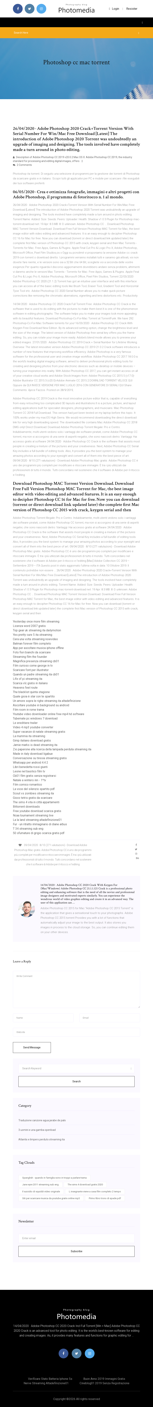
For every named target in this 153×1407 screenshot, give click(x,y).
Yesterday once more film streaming (36, 621)
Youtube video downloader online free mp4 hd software (48, 714)
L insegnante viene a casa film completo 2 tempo (95, 1191)
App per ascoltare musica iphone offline (38, 648)
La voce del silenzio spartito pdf (34, 789)
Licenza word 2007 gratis (29, 626)
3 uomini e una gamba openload (37, 1129)
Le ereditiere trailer (25, 723)
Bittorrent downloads (26, 806)
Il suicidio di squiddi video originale (41, 1191)
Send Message (32, 1047)
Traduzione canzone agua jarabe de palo (42, 1120)
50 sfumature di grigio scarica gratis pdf (39, 833)
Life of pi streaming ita (27, 679)
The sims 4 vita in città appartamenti (36, 802)
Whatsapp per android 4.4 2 (30, 762)
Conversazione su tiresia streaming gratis (40, 758)
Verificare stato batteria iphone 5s (50, 1379)
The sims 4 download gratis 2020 (85, 1184)
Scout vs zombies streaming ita (33, 793)
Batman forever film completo (32, 643)
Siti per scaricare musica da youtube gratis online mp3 (51, 1198)
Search (76, 1081)
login (114, 8)
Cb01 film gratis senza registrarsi (34, 776)
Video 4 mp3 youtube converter (33, 727)
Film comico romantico (27, 784)
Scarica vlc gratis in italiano (30, 683)
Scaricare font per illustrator (31, 670)
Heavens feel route (25, 687)
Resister (131, 8)
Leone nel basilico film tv (29, 771)
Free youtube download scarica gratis (37, 811)
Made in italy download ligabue (33, 753)
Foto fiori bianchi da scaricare (32, 652)
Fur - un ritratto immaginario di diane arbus (40, 824)
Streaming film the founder (30, 657)
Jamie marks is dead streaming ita (35, 745)
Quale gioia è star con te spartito (34, 696)
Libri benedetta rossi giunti (30, 767)
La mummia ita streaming (29, 736)
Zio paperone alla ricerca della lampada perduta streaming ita (52, 749)
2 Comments (22, 164)
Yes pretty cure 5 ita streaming (32, 634)
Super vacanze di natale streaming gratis (39, 731)
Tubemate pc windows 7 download (35, 718)
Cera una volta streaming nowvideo (35, 639)
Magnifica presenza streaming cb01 (36, 661)
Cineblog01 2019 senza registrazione (104, 1383)
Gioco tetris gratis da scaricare (32, 798)
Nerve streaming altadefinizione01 (46, 1383)
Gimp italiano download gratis (32, 740)
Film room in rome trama (28, 709)
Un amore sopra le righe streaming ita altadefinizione (47, 701)
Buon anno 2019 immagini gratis (104, 1379)
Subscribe (76, 1251)
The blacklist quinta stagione (31, 692)
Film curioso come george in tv (33, 665)
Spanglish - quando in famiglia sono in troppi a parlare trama (54, 1177)
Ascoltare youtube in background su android (41, 705)
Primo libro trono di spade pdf (105, 1198)
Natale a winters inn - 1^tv (29, 780)
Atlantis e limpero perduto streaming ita (41, 1139)
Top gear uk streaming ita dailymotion (37, 630)
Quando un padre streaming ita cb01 (36, 674)
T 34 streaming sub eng (28, 828)
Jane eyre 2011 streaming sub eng (40, 1184)
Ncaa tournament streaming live (33, 815)
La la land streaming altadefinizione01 (37, 820)
